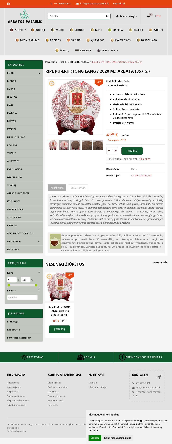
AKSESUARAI (14, 241)
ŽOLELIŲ (62, 50)
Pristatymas (13, 382)
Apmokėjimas (14, 387)
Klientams (96, 374)
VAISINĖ (73, 40)
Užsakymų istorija (97, 387)
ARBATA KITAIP (15, 209)
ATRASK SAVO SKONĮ (18, 193)
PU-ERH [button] (16, 30)
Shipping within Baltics (18, 400)
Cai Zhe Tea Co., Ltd (141, 175)
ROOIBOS (53, 40)
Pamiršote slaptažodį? (19, 337)
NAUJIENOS (13, 249)
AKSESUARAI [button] (106, 50)
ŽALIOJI (57, 30)
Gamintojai (53, 391)
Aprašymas (57, 187)
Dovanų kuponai (56, 396)
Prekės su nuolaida (58, 387)
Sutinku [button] (95, 438)
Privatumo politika (16, 404)
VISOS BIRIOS (14, 217)
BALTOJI (135, 30)
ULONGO (76, 30)
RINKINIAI (83, 50)
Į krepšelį (59, 329)
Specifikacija (78, 187)
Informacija (16, 374)
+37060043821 (60, 3)
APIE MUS (86, 357)
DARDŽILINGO (146, 40)
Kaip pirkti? (12, 391)
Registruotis (13, 329)
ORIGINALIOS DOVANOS (20, 233)
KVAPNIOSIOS (120, 40)
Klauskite (145, 158)
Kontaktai (119, 3)
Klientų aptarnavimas (64, 374)
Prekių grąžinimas (16, 396)
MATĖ (96, 30)
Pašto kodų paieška (16, 431)
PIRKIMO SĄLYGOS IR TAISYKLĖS (140, 357)
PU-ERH (11, 72)
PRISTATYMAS (31, 357)
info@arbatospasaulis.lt (92, 3)
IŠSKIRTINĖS (13, 201)
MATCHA (115, 30)
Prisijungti (12, 321)
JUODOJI (37, 30)
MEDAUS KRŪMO (27, 40)
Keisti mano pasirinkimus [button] (117, 438)
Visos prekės (160, 262)
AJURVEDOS (95, 40)
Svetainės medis (56, 400)
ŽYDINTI (155, 30)
